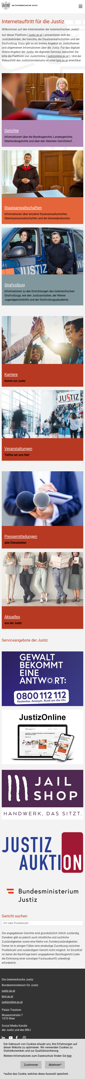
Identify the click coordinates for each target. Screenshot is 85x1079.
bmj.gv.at (62, 60)
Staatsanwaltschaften (23, 207)
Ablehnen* (55, 1064)
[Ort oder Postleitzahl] (42, 923)
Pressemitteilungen (20, 536)
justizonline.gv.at (58, 56)
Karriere (11, 374)
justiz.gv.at (35, 35)
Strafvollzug (14, 285)
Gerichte (11, 130)
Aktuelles (12, 616)
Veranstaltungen (18, 448)
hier (69, 1055)
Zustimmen (31, 1064)
